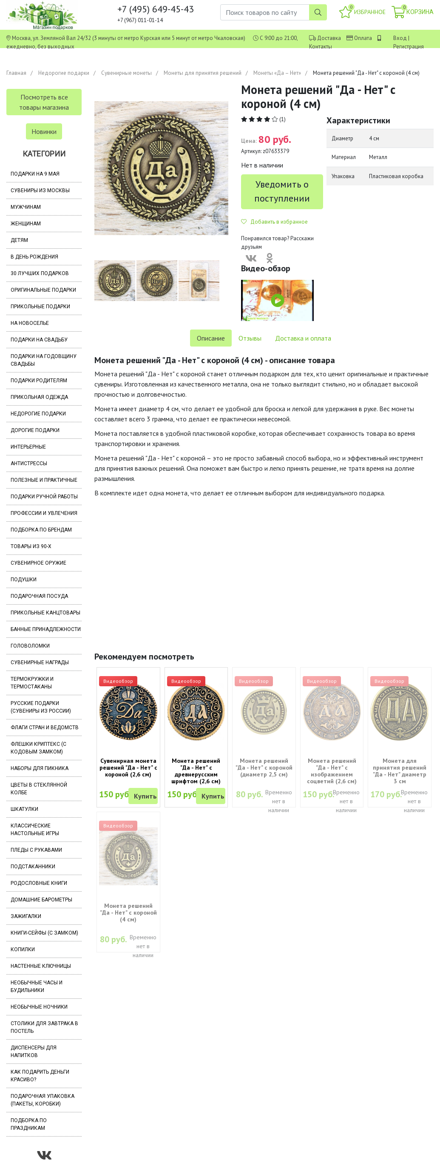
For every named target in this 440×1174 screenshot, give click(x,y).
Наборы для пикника (39, 768)
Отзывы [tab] (249, 338)
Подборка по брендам (41, 530)
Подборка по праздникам (29, 1124)
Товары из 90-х (31, 546)
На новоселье (30, 323)
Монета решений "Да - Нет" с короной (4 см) (128, 912)
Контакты (320, 46)
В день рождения (34, 257)
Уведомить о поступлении (282, 191)
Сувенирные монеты (126, 73)
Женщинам (26, 224)
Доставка (329, 38)
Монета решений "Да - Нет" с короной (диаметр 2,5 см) (264, 767)
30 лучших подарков (40, 273)
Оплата (363, 38)
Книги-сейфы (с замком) (44, 933)
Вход (400, 38)
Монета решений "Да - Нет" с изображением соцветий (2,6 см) (332, 771)
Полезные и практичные (44, 480)
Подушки (24, 580)
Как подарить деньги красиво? (40, 1076)
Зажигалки (26, 916)
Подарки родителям (39, 381)
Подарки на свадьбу (39, 340)
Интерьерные (28, 447)
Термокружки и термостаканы (32, 683)
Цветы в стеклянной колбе (39, 789)
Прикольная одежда (39, 397)
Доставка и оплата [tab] (303, 338)
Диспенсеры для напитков (34, 1051)
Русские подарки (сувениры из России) (41, 707)
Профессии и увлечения (44, 513)
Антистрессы (29, 463)
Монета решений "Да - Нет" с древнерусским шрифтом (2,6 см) (196, 771)
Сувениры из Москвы (40, 190)
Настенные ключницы (41, 966)
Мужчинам (26, 207)
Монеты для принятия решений (202, 73)
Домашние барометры (41, 900)
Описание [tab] (211, 338)
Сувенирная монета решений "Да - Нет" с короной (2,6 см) (128, 767)
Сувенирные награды (40, 662)
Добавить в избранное (274, 221)
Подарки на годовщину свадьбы (44, 360)
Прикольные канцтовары (45, 613)
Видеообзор (118, 681)
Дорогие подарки (35, 430)
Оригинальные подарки (43, 290)
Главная (16, 73)
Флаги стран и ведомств (45, 728)
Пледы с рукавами (36, 850)
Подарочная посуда (39, 596)
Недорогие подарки (63, 73)
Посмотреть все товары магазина (44, 102)
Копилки (23, 949)
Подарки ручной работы (44, 497)
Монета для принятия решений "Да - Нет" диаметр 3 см (399, 771)
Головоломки (30, 646)
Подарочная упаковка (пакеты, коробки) (42, 1100)
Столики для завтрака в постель (44, 1027)
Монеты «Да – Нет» (277, 73)
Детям (19, 240)
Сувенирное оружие (38, 563)
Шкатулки (24, 809)
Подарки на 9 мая (35, 174)
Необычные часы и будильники (36, 986)
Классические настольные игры (35, 829)
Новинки (44, 131)
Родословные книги (39, 883)
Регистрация (408, 46)
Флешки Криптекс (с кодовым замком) (38, 748)
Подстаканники (33, 867)
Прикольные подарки (40, 307)
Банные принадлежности (46, 629)
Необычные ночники (39, 1007)
